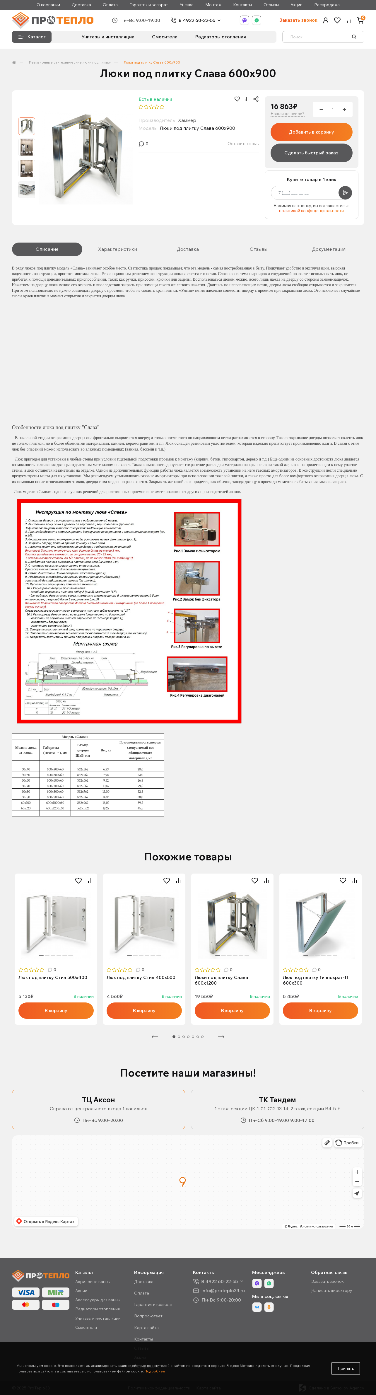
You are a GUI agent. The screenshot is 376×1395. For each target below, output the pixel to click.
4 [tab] (59, 955)
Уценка (187, 4)
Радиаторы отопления (220, 37)
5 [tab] (64, 955)
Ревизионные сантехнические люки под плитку (70, 62)
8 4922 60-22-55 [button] (219, 1281)
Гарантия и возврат (148, 4)
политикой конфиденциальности (311, 210)
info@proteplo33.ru (223, 1290)
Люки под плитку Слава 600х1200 (221, 980)
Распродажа (327, 4)
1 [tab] (41, 955)
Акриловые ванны (92, 1281)
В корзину (56, 1010)
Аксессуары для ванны (97, 1299)
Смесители (164, 37)
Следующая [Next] (221, 1037)
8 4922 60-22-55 (197, 20)
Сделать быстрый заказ (311, 153)
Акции (296, 4)
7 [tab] (202, 1037)
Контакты (242, 4)
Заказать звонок (298, 20)
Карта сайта (146, 1327)
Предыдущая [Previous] (155, 1037)
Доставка (81, 4)
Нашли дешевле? (288, 113)
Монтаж (213, 4)
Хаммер (187, 120)
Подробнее (155, 1371)
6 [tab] (70, 955)
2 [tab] (47, 955)
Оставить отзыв (243, 143)
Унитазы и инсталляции (108, 37)
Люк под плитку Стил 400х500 (141, 977)
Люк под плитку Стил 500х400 (52, 977)
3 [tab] (53, 955)
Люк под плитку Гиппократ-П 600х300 (315, 980)
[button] (325, 20)
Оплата (110, 4)
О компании (48, 4)
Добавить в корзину (311, 132)
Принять (346, 1368)
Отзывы (271, 4)
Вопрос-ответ (148, 1316)
